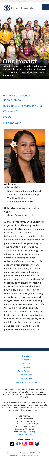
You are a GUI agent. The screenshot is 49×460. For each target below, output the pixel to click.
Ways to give (26, 379)
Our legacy (26, 360)
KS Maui (8, 117)
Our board (26, 363)
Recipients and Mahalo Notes (23, 105)
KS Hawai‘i (10, 111)
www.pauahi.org (24, 434)
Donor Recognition (26, 371)
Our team (26, 367)
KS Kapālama (12, 122)
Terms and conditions (29, 455)
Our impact (26, 375)
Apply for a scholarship (26, 382)
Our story (26, 356)
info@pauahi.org (27, 432)
